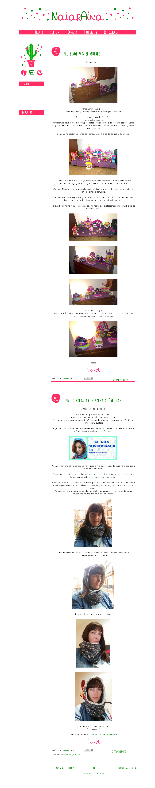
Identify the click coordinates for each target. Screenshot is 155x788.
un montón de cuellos (97, 474)
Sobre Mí (55, 32)
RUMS (104, 109)
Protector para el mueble (82, 53)
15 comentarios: (120, 377)
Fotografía (90, 32)
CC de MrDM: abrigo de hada (102, 734)
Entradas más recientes (62, 767)
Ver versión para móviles (93, 773)
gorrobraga (76, 754)
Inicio (39, 32)
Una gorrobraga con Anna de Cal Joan (93, 400)
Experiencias (111, 32)
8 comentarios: (120, 749)
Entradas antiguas (127, 767)
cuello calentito (66, 754)
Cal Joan (108, 431)
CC (75, 431)
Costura (72, 32)
